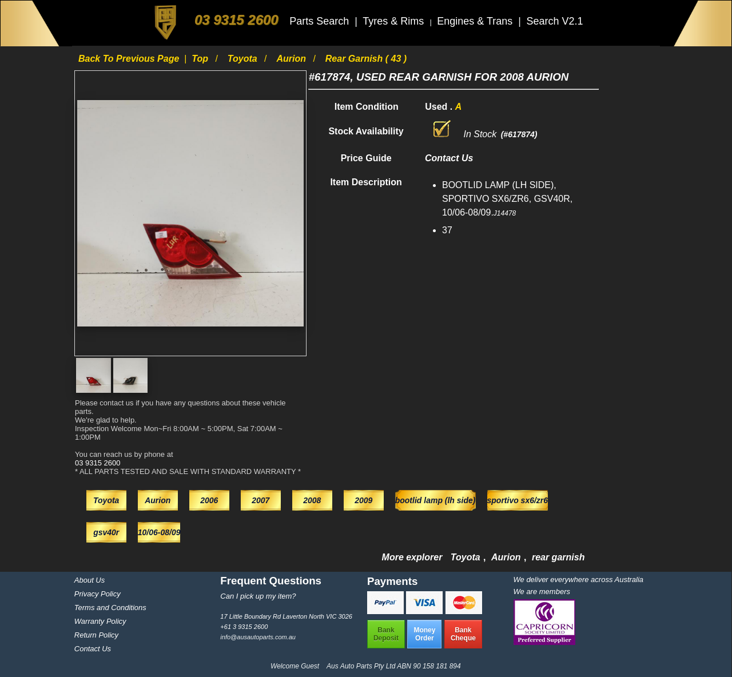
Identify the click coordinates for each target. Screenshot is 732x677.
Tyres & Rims (395, 21)
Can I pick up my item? (258, 596)
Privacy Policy (97, 594)
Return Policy (96, 635)
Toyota (244, 58)
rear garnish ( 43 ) (366, 58)
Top (201, 58)
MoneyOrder (424, 634)
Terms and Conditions (110, 607)
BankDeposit (386, 634)
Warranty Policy (100, 621)
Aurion (292, 58)
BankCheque (463, 634)
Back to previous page (130, 58)
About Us (89, 580)
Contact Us (92, 648)
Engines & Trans (476, 21)
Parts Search (320, 21)
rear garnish (558, 557)
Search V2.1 (554, 21)
